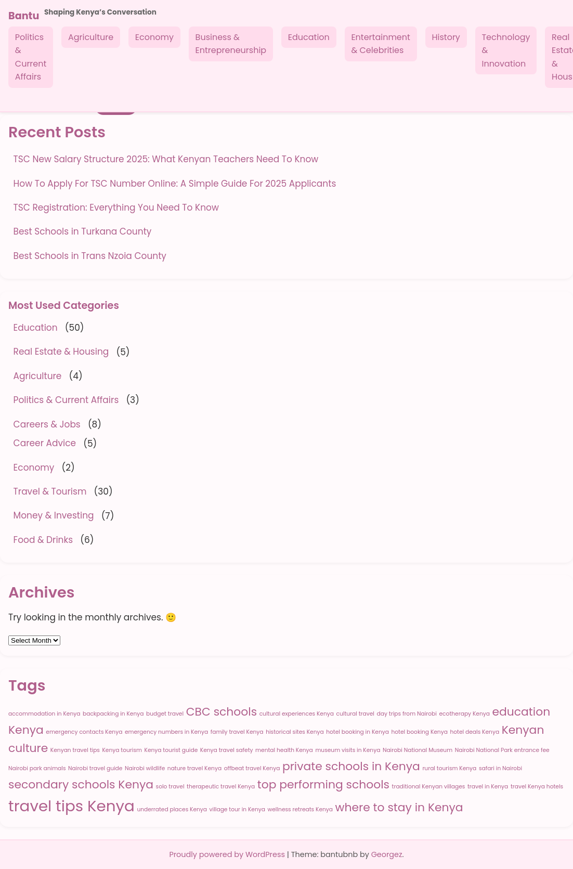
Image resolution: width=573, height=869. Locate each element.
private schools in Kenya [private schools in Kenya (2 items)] (351, 766)
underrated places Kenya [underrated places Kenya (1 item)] (172, 809)
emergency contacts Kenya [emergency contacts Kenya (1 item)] (84, 732)
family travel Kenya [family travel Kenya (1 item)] (237, 732)
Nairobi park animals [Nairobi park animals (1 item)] (37, 768)
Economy (154, 37)
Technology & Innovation (505, 50)
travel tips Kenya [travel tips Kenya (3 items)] (71, 805)
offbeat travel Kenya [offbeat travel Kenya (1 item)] (252, 768)
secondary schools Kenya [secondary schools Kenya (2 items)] (80, 784)
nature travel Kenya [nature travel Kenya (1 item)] (194, 768)
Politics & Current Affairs (31, 57)
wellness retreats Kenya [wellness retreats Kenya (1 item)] (300, 809)
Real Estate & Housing (61, 351)
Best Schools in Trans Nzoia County (90, 256)
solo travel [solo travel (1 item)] (170, 786)
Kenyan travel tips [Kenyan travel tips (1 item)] (75, 750)
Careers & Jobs (47, 424)
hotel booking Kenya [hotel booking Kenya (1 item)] (419, 732)
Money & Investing (54, 515)
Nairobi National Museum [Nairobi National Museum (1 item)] (417, 750)
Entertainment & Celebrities (380, 44)
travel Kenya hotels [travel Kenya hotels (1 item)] (537, 786)
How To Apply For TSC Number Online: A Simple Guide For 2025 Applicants (175, 183)
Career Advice (45, 443)
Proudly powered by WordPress (227, 854)
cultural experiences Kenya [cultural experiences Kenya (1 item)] (296, 714)
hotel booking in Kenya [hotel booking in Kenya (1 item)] (357, 732)
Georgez (386, 854)
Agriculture (90, 37)
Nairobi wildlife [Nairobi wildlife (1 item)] (145, 768)
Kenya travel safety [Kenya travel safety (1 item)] (226, 750)
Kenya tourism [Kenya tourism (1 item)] (122, 750)
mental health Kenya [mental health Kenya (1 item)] (284, 750)
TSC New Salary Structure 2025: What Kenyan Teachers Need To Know (166, 159)
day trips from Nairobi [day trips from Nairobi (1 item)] (407, 714)
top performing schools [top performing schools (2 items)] (323, 784)
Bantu (23, 16)
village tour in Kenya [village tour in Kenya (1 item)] (237, 809)
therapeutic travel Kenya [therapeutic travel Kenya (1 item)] (221, 786)
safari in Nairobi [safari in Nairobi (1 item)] (500, 768)
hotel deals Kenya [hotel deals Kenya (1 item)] (474, 732)
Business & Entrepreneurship (231, 44)
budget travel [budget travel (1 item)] (165, 714)
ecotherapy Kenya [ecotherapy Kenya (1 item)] (464, 714)
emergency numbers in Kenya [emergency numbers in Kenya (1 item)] (166, 732)
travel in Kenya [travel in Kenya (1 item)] (487, 786)
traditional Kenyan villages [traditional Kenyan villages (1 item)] (428, 786)
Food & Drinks (43, 540)
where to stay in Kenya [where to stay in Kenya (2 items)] (399, 807)
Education (309, 37)
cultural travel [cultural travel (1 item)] (355, 714)
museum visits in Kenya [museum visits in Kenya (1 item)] (347, 750)
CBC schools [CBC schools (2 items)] (221, 712)
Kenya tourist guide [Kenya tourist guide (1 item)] (171, 750)
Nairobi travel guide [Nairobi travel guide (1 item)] (95, 768)
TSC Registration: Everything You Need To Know (116, 207)
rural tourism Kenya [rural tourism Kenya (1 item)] (449, 768)
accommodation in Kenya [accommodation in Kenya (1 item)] (44, 714)
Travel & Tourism (50, 491)
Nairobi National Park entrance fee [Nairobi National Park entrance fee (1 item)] (502, 750)
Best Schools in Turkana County (83, 231)
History (446, 37)
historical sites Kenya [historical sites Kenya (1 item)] (295, 732)
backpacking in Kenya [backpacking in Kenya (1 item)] (113, 714)
